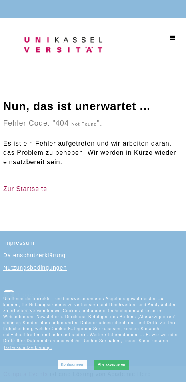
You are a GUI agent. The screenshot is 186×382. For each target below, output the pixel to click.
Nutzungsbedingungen (35, 267)
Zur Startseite (25, 188)
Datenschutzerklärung (34, 255)
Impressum (18, 243)
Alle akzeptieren (111, 364)
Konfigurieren (72, 364)
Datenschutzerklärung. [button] (28, 347)
